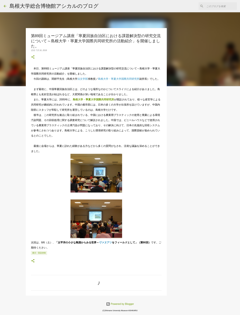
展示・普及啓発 (39, 253)
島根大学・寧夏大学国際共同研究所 (93, 99)
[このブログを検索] (220, 6)
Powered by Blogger (120, 304)
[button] (33, 57)
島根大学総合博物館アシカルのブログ (54, 6)
